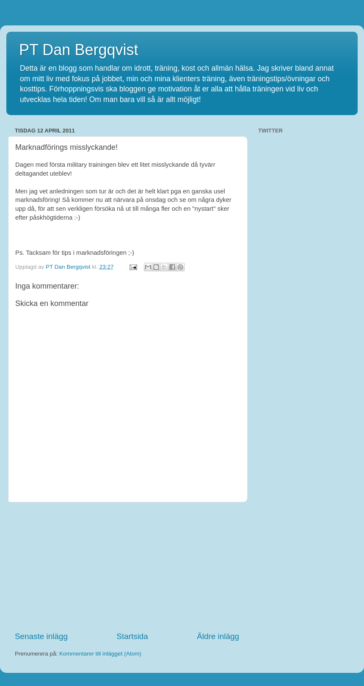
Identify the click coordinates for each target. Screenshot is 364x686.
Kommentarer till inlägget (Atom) (100, 653)
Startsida (132, 636)
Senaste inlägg (41, 636)
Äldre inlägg (218, 636)
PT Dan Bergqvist (78, 49)
